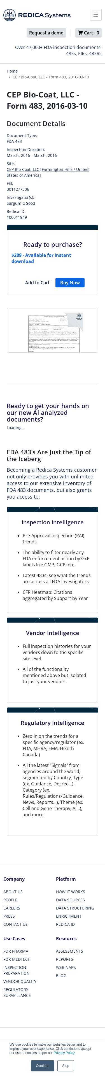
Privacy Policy (64, 1053)
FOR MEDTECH (17, 959)
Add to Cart (37, 283)
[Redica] (37, 15)
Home (12, 71)
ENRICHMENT (68, 916)
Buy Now (70, 283)
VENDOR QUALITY (19, 981)
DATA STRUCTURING (75, 908)
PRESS (9, 916)
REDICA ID (65, 924)
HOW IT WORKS (70, 891)
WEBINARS (66, 967)
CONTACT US (15, 924)
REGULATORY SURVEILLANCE (17, 992)
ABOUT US (13, 891)
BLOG (61, 975)
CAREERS (11, 908)
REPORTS (64, 959)
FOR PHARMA (15, 951)
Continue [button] (42, 1066)
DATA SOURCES (70, 899)
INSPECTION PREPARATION (16, 970)
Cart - (88, 33)
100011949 (17, 217)
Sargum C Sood (21, 203)
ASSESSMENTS (69, 951)
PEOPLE (10, 899)
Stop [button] (65, 1066)
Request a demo (46, 33)
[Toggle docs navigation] (96, 15)
